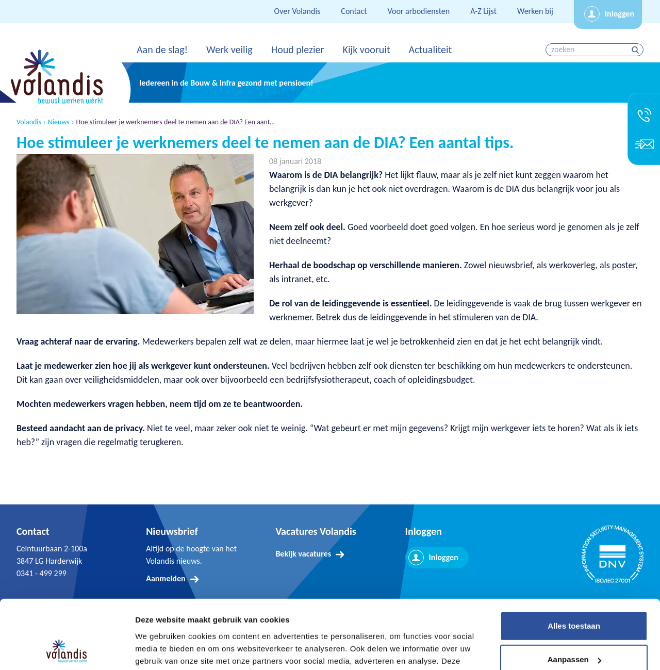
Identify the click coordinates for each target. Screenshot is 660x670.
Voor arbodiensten (419, 11)
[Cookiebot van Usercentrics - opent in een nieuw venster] (67, 650)
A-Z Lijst (483, 11)
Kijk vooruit (366, 49)
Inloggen (619, 14)
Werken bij (535, 11)
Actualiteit (430, 49)
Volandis (28, 122)
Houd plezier (297, 49)
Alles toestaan (574, 561)
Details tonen (159, 649)
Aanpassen (574, 595)
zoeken (636, 49)
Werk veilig (229, 49)
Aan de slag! (162, 49)
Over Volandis (297, 11)
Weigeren (573, 629)
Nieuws (59, 122)
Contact (354, 11)
